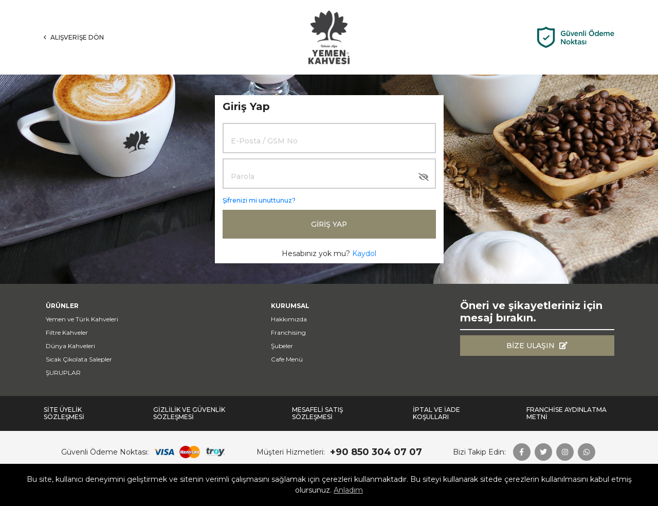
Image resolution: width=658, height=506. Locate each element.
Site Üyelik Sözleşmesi (64, 413)
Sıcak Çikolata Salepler (79, 359)
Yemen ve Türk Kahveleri (82, 319)
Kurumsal (290, 306)
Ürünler (62, 306)
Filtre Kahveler (67, 332)
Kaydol (364, 253)
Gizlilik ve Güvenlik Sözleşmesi (189, 413)
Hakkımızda (289, 319)
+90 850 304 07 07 (376, 452)
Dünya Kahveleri (70, 346)
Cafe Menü (287, 359)
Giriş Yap (329, 224)
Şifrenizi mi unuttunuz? (259, 200)
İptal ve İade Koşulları (436, 413)
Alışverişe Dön (74, 37)
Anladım (348, 490)
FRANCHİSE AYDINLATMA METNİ (566, 413)
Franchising (288, 332)
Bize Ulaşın (537, 345)
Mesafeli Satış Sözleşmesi (317, 413)
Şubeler (282, 346)
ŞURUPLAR (63, 372)
